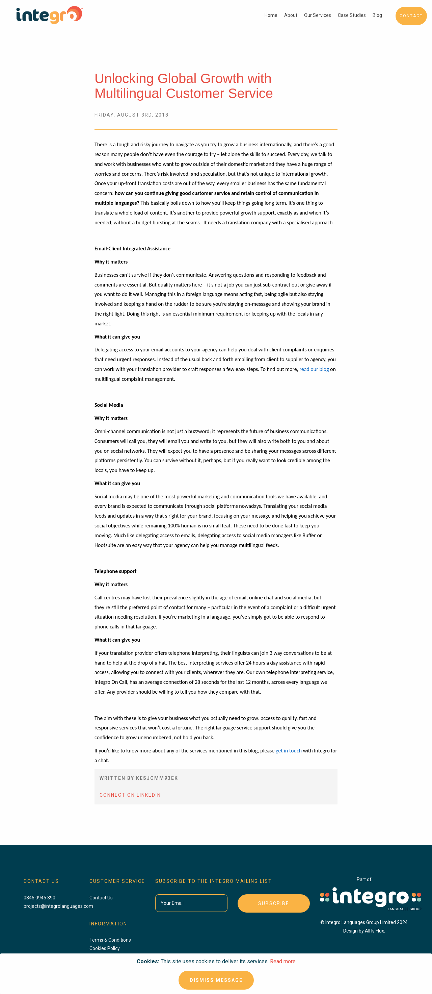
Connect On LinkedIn (130, 795)
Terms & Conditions (110, 940)
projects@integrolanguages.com (58, 906)
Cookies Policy (104, 948)
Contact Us (101, 897)
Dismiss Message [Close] (216, 980)
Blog (377, 15)
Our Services (317, 15)
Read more (283, 961)
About (290, 15)
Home (271, 15)
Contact (411, 16)
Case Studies (352, 15)
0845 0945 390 (39, 897)
